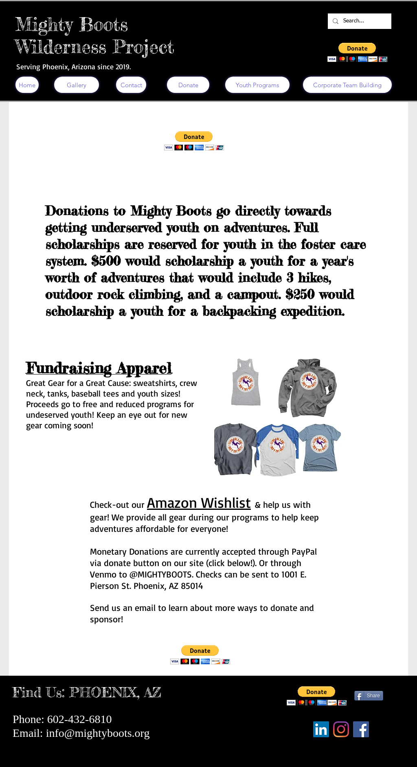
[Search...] (358, 21)
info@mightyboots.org (98, 733)
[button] (357, 52)
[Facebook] (361, 729)
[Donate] (188, 85)
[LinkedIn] (321, 729)
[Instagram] (341, 729)
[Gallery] (76, 85)
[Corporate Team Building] (347, 85)
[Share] (368, 696)
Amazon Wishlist (199, 502)
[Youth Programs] (257, 85)
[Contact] (131, 85)
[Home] (27, 85)
